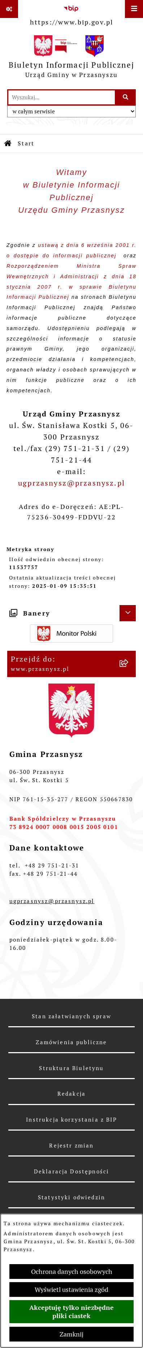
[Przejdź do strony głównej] (71, 58)
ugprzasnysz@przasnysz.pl (71, 483)
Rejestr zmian (71, 1145)
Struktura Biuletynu (71, 1068)
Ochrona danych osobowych (71, 1271)
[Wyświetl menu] (134, 9)
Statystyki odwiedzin (71, 1197)
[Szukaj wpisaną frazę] (126, 97)
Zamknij (71, 1334)
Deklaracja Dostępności (71, 1171)
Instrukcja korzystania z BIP (71, 1119)
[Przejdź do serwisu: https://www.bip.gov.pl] (71, 14)
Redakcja (71, 1093)
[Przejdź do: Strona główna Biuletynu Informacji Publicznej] (8, 143)
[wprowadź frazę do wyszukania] (61, 97)
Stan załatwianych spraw (71, 1016)
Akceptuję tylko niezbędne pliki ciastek (71, 1311)
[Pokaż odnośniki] (9, 9)
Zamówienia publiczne (71, 1042)
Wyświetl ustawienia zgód (71, 1289)
